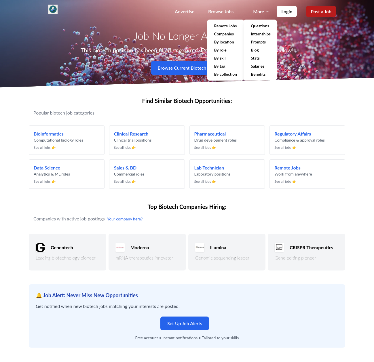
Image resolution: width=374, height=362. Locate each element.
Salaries (257, 66)
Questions (260, 25)
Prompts (258, 41)
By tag (219, 66)
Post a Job (321, 11)
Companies (224, 33)
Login (286, 11)
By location (224, 41)
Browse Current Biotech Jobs (187, 68)
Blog (255, 49)
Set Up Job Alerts (184, 323)
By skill (220, 58)
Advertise (184, 11)
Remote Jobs (225, 25)
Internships (261, 33)
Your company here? (125, 218)
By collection (225, 74)
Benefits (258, 74)
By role (220, 49)
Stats (255, 58)
